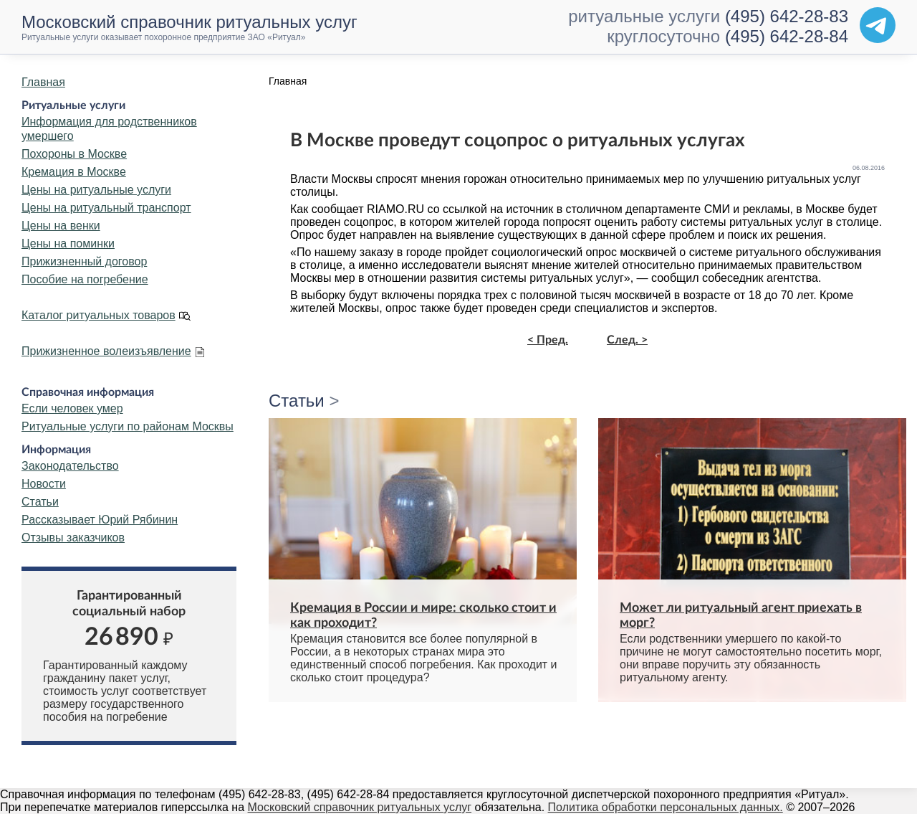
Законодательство (70, 466)
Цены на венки (60, 225)
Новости (43, 484)
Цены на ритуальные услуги (96, 190)
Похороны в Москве (74, 154)
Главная (43, 82)
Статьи (40, 502)
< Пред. (547, 340)
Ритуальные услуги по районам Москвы (127, 426)
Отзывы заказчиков (73, 537)
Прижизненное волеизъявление (106, 351)
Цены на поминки (68, 243)
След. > (627, 340)
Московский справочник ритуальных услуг (360, 807)
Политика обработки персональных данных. (665, 807)
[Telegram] (878, 25)
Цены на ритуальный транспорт (106, 208)
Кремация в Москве (73, 172)
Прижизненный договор (84, 261)
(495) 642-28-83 (786, 16)
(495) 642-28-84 (786, 36)
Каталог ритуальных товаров (98, 315)
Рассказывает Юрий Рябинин (99, 520)
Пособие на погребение (84, 279)
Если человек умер (72, 408)
